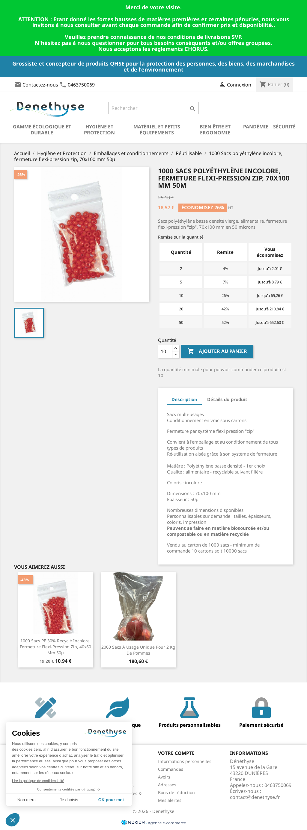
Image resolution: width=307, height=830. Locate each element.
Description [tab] (184, 399)
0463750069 (81, 84)
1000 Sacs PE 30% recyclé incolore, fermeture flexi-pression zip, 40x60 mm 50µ (55, 646)
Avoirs (164, 777)
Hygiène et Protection (99, 129)
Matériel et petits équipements (156, 129)
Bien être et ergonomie (215, 129)
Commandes (170, 769)
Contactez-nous (40, 84)
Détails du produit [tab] (227, 399)
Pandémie (255, 126)
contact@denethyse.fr (255, 797)
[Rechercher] (153, 108)
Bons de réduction (176, 792)
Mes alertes (169, 800)
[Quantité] (165, 351)
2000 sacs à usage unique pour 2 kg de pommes (138, 650)
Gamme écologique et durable (42, 129)
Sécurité (284, 126)
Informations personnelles (184, 761)
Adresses (167, 784)
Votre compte (176, 753)
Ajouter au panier (217, 351)
